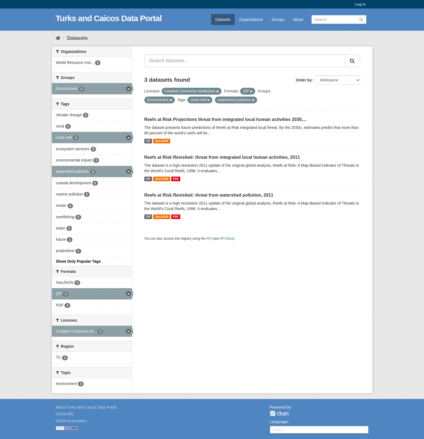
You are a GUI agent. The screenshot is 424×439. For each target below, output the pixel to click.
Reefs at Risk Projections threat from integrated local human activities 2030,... (225, 119)
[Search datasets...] (245, 61)
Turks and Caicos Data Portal (109, 18)
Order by (304, 80)
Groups (278, 19)
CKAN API (65, 414)
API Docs (226, 238)
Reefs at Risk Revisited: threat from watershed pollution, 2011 (208, 195)
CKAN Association (71, 421)
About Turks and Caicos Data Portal (86, 407)
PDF (176, 178)
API (209, 238)
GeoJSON (162, 141)
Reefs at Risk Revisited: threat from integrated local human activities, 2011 (222, 157)
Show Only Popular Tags (78, 261)
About (298, 19)
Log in (360, 4)
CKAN (279, 413)
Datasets (222, 19)
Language (279, 422)
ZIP (148, 141)
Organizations (251, 19)
